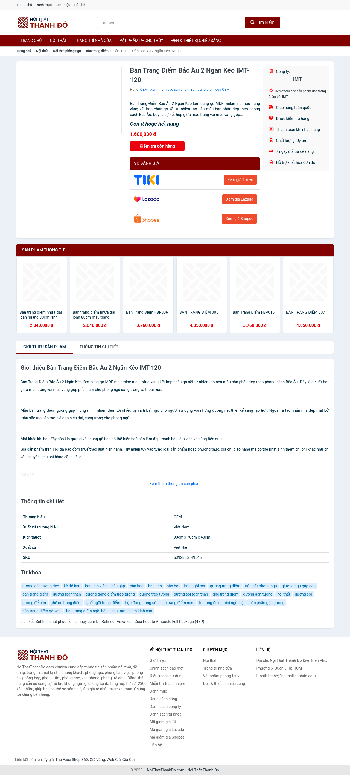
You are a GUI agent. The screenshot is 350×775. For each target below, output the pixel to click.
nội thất (283, 594)
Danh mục (44, 5)
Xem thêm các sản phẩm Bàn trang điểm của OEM (190, 89)
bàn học (137, 586)
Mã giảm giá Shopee (167, 737)
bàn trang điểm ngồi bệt (86, 611)
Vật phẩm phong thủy (141, 40)
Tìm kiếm (262, 22)
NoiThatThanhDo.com (165, 770)
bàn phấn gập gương (266, 602)
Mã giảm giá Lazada (167, 729)
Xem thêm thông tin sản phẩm (174, 483)
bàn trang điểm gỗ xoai (42, 611)
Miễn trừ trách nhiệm (167, 683)
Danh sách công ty (165, 706)
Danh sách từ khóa (166, 714)
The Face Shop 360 (71, 759)
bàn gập (118, 586)
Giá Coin (129, 759)
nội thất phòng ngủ (261, 586)
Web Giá (114, 759)
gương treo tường (154, 594)
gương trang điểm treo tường (110, 594)
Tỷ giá (49, 759)
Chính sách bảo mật (167, 668)
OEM (144, 89)
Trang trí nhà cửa (93, 40)
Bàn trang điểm (97, 51)
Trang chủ (24, 5)
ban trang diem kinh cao (131, 611)
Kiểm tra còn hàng (157, 146)
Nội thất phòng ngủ (67, 51)
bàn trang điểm (35, 594)
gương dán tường (257, 594)
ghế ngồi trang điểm (103, 602)
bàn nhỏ (155, 586)
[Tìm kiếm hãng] (171, 22)
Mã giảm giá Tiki (164, 722)
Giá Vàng (97, 759)
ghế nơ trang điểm (66, 602)
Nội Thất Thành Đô (203, 770)
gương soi (303, 594)
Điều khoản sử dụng (167, 676)
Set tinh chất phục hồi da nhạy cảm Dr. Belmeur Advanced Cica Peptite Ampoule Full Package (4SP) (120, 621)
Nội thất (58, 40)
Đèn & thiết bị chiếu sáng (196, 40)
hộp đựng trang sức (142, 602)
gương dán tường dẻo (40, 586)
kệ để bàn (72, 586)
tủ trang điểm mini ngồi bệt (222, 602)
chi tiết (99, 346)
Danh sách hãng (163, 699)
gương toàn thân (67, 594)
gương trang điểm (225, 586)
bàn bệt (173, 586)
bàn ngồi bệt (194, 586)
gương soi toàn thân (191, 594)
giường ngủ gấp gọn (299, 586)
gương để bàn (34, 602)
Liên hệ (79, 5)
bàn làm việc (95, 586)
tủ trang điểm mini (178, 602)
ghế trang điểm (225, 594)
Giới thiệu (62, 5)
